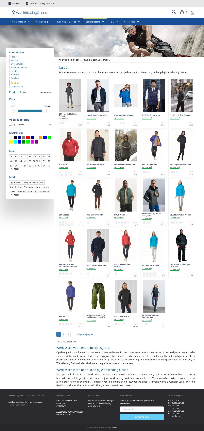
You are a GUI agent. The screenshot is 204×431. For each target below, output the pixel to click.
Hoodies (15, 71)
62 (39, 165)
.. (72, 334)
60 (35, 165)
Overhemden (17, 63)
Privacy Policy (64, 414)
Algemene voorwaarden (69, 411)
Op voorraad (30, 124)
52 (49, 161)
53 (11, 165)
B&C (42, 182)
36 (44, 156)
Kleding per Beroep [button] (68, 21)
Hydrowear (15, 182)
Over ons (61, 403)
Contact (61, 406)
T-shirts (14, 60)
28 (30, 156)
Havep (46, 187)
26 (21, 156)
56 (25, 165)
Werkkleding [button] (43, 21)
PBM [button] (114, 21)
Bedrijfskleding (91, 60)
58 (30, 165)
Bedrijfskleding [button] (95, 21)
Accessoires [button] (131, 21)
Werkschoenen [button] (20, 21)
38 (49, 156)
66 (49, 165)
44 (21, 161)
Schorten (15, 74)
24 (11, 156)
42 (16, 161)
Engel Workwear (25, 187)
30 (39, 156)
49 (25, 161)
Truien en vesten (19, 67)
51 (44, 161)
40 (11, 161)
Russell (13, 191)
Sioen (29, 191)
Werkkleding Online (70, 60)
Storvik (13, 187)
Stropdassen (17, 86)
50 (30, 161)
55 (21, 165)
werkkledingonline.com (32, 395)
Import (38, 187)
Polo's (14, 56)
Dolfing (21, 191)
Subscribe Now (142, 417)
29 (35, 156)
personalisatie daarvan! (18, 405)
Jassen (106, 60)
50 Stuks (37, 161)
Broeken (15, 78)
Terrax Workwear (41, 191)
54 (16, 165)
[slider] (15, 111)
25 (16, 156)
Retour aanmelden (66, 400)
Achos (114, 427)
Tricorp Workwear (30, 182)
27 (25, 156)
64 (44, 165)
